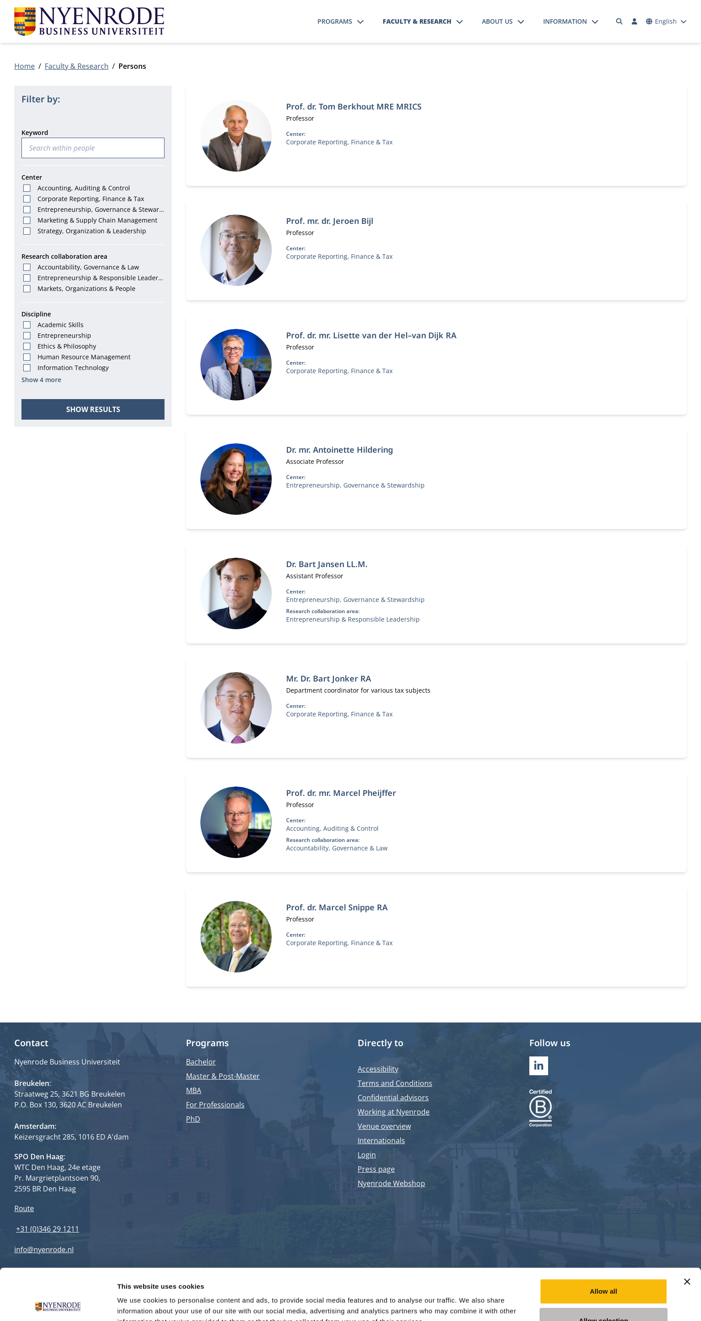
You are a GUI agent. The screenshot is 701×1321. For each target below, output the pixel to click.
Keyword (34, 132)
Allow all (603, 1240)
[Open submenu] (360, 21)
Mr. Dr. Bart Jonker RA (328, 678)
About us (497, 21)
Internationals (381, 1140)
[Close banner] (687, 1230)
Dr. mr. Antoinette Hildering (339, 449)
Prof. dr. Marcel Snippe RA (337, 907)
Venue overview (384, 1126)
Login (367, 1155)
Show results (93, 409)
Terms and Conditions (395, 1083)
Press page (376, 1169)
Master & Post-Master (223, 1076)
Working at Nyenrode (394, 1112)
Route (24, 1208)
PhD (193, 1119)
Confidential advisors (393, 1097)
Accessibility (378, 1069)
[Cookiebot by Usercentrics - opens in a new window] (58, 1303)
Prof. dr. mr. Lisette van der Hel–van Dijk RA (371, 335)
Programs (334, 21)
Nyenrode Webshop (391, 1183)
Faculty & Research (417, 21)
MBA (193, 1090)
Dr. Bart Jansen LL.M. (326, 564)
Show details (469, 1303)
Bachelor (201, 1062)
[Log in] (634, 21)
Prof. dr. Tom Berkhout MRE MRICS (354, 106)
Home (24, 66)
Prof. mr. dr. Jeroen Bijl (329, 220)
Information (565, 21)
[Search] (620, 21)
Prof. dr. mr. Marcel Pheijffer (341, 792)
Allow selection (604, 1269)
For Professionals (215, 1105)
